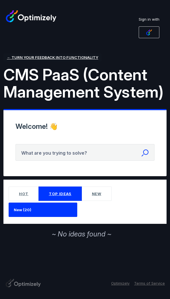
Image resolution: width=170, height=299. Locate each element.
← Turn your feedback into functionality (52, 57)
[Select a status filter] (43, 210)
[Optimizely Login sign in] (149, 32)
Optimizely (120, 283)
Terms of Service (149, 283)
